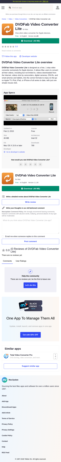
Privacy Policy (7, 424)
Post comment (30, 241)
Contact (5, 441)
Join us (45, 1)
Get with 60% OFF (30, 335)
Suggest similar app (30, 366)
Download (30, 41)
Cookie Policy (7, 435)
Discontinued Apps (9, 407)
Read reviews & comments (11, 51)
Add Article (6, 413)
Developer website (28, 56)
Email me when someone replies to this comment (25, 236)
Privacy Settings (8, 430)
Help (3, 447)
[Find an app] (10, 7)
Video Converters (21, 19)
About (4, 396)
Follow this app (9, 56)
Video (10, 19)
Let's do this (30, 285)
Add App (5, 401)
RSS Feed (5, 453)
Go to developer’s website (14, 152)
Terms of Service (8, 418)
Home (4, 19)
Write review (30, 202)
